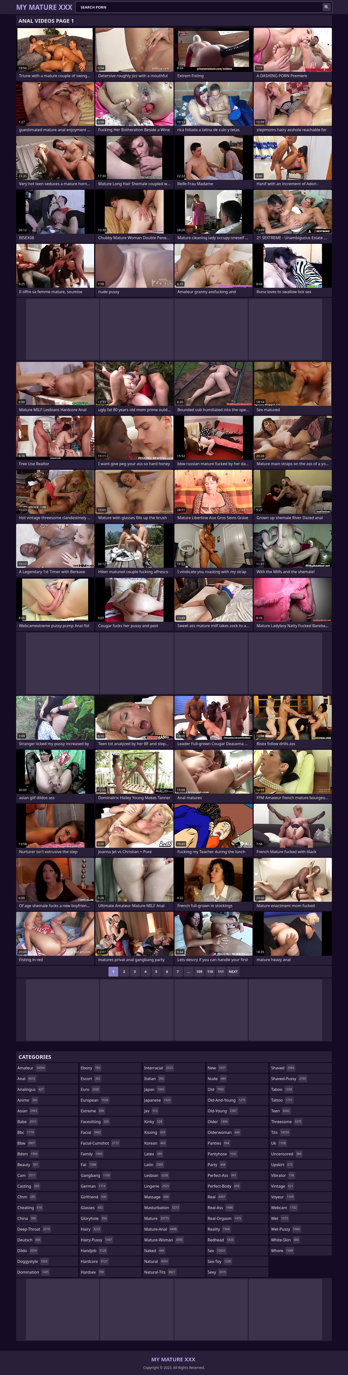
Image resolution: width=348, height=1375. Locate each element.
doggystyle (33, 1261)
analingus (31, 1089)
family (92, 1154)
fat (89, 1164)
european (95, 1100)
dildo (27, 1250)
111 (221, 971)
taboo (282, 1089)
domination (33, 1272)
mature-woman (164, 1240)
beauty (28, 1164)
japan (154, 1089)
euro (90, 1089)
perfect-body (224, 1186)
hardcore (95, 1261)
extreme (93, 1111)
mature (157, 1218)
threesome (287, 1121)
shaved (283, 1068)
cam (27, 1175)
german (94, 1186)
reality (219, 1229)
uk (279, 1143)
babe (27, 1121)
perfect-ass (223, 1175)
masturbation (162, 1207)
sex (217, 1250)
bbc (26, 1132)
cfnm (26, 1197)
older (218, 1121)
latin (154, 1164)
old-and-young (227, 1100)
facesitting (95, 1121)
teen (281, 1111)
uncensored (286, 1154)
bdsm (28, 1154)
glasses (92, 1207)
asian (27, 1111)
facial (91, 1132)
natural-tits (160, 1272)
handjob (94, 1250)
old (216, 1089)
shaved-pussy (289, 1078)
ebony (91, 1068)
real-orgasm (225, 1218)
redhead (221, 1240)
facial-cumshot (100, 1143)
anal (26, 1078)
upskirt (282, 1164)
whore (282, 1250)
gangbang (96, 1175)
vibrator (283, 1175)
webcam (284, 1207)
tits (280, 1132)
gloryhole (94, 1218)
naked (154, 1250)
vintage (282, 1186)
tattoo (282, 1100)
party (217, 1164)
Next (233, 971)
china (27, 1218)
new (217, 1068)
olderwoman (224, 1132)
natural (156, 1261)
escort (91, 1078)
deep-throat (34, 1229)
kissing (155, 1132)
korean (155, 1143)
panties (219, 1143)
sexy (217, 1272)
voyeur (283, 1197)
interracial (159, 1068)
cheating (30, 1207)
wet (280, 1218)
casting (28, 1186)
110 (210, 971)
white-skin (285, 1240)
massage (157, 1197)
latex (153, 1154)
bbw (26, 1143)
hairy (91, 1229)
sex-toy (220, 1261)
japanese (158, 1100)
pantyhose (223, 1154)
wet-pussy (286, 1229)
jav (151, 1111)
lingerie (157, 1186)
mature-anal (161, 1229)
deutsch (29, 1240)
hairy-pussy (97, 1240)
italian (154, 1078)
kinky (153, 1121)
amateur (31, 1068)
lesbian (156, 1175)
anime (27, 1100)
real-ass (221, 1207)
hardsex (93, 1272)
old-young (223, 1111)
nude (217, 1078)
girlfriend (94, 1197)
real (217, 1197)
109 (199, 971)
